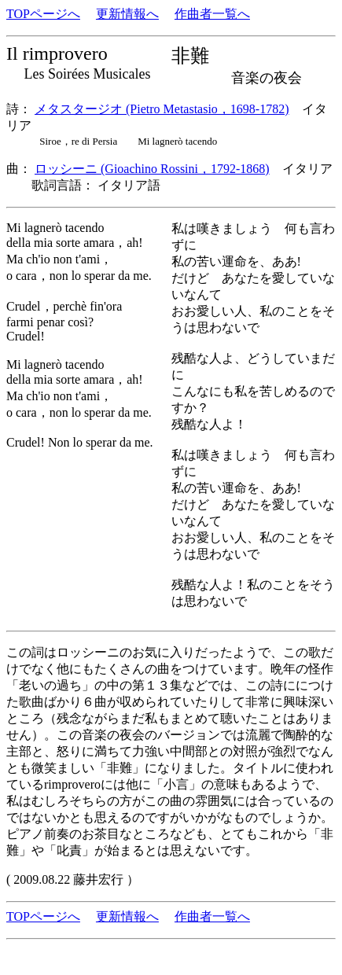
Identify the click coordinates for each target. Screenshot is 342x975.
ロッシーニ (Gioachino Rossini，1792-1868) (152, 168)
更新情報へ (127, 13)
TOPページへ (43, 13)
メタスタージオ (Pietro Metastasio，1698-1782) (162, 109)
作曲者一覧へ (212, 13)
